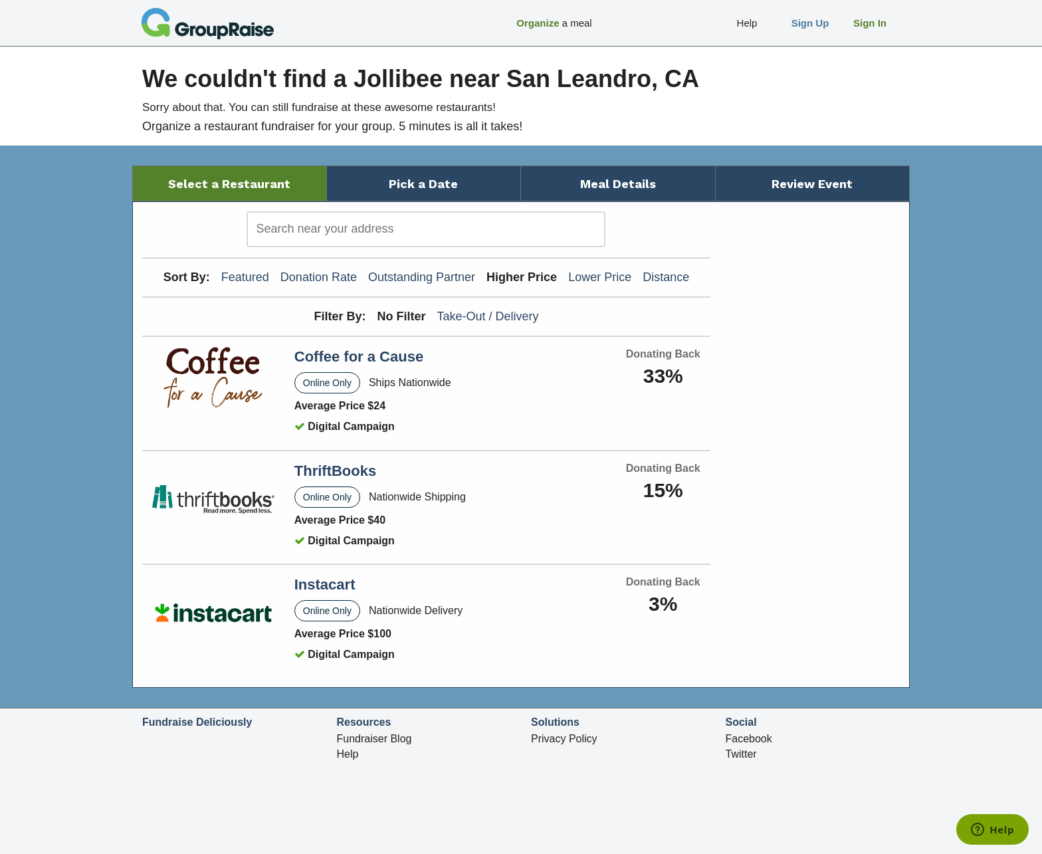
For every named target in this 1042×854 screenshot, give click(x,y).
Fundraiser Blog (374, 738)
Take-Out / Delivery (488, 316)
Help (348, 754)
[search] (426, 229)
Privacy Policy (564, 738)
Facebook (749, 738)
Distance (666, 277)
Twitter (741, 754)
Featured (245, 277)
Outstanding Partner (421, 277)
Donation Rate (318, 277)
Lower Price (599, 277)
